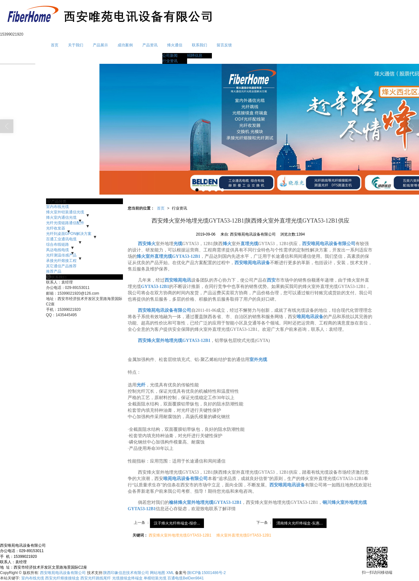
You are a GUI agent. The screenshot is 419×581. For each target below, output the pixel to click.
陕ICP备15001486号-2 (206, 573)
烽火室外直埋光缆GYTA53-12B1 (243, 535)
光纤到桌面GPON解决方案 (68, 233)
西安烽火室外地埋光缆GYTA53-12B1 (180, 535)
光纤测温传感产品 (61, 255)
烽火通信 (174, 45)
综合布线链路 (57, 244)
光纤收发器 (55, 228)
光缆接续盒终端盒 (127, 578)
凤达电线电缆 (57, 250)
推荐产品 (53, 271)
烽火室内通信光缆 (61, 217)
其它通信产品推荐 (61, 266)
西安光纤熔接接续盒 (62, 578)
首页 (54, 45)
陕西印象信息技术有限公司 (126, 573)
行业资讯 (170, 61)
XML (170, 573)
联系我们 (199, 45)
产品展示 (100, 45)
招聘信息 (194, 55)
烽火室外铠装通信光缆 (65, 212)
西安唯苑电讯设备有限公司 (63, 573)
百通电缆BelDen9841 (185, 578)
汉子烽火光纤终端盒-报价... (177, 523)
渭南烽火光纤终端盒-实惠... (299, 523)
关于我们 (75, 45)
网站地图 (157, 573)
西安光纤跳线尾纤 (95, 578)
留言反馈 (224, 45)
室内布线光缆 (57, 206)
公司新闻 (170, 55)
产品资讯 (150, 45)
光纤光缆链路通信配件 (65, 223)
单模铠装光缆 (155, 578)
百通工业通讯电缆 (61, 239)
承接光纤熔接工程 (61, 260)
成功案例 (125, 45)
